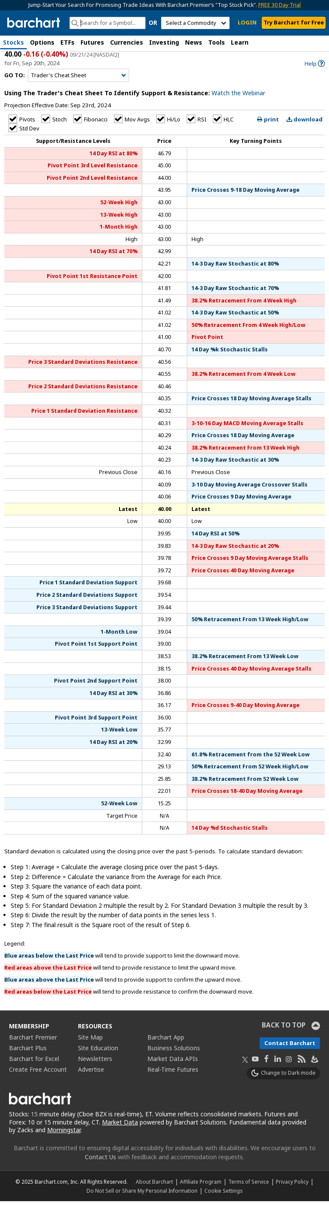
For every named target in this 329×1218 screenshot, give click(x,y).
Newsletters (95, 1075)
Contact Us (100, 1174)
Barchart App (165, 1054)
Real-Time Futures (172, 1086)
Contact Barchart (289, 1060)
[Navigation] (78, 92)
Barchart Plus (28, 1065)
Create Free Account (38, 1086)
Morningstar (64, 1147)
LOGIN (247, 22)
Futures (92, 42)
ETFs (67, 42)
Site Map (90, 1054)
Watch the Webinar (238, 110)
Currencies (126, 42)
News (193, 42)
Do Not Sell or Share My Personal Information (142, 1207)
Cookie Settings (223, 1207)
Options (42, 42)
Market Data (120, 1139)
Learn (239, 42)
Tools (216, 42)
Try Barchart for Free (293, 22)
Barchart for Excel (34, 1075)
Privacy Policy (292, 1198)
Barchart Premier (33, 1054)
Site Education (98, 1065)
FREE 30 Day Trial (279, 5)
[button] (320, 43)
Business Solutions (173, 1065)
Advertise (91, 1086)
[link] (315, 80)
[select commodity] (195, 23)
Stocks (13, 42)
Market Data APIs (172, 1075)
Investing (164, 42)
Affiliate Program (200, 1198)
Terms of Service (248, 1198)
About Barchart (154, 1198)
